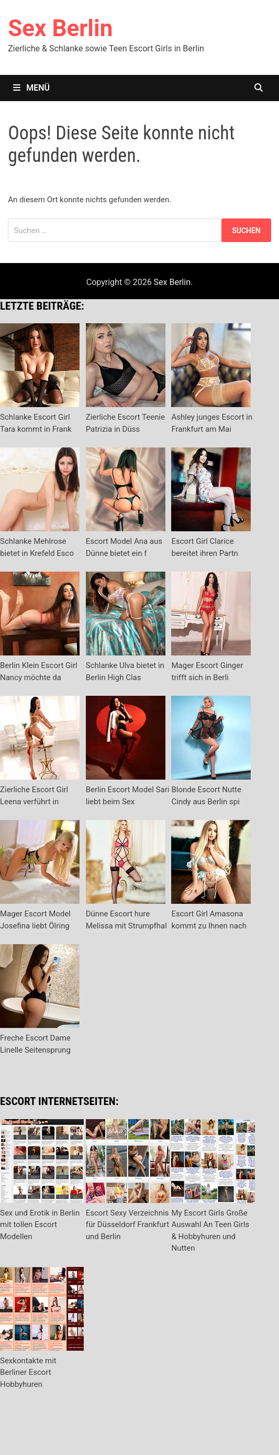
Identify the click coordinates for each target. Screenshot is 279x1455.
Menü (31, 88)
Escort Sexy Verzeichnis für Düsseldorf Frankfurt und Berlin (127, 1224)
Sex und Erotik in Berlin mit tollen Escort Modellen (40, 1224)
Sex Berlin (60, 28)
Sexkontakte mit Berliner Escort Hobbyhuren (28, 1372)
